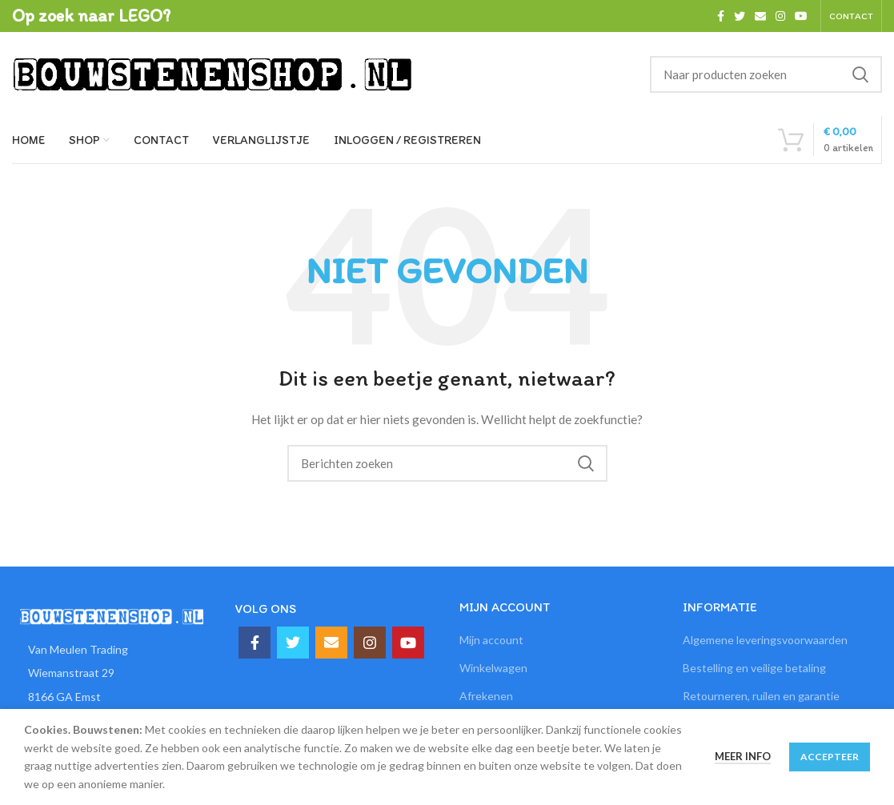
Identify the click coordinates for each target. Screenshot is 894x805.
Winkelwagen (493, 668)
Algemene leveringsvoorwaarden (765, 640)
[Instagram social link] (780, 16)
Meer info (743, 756)
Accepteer (829, 757)
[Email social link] (760, 16)
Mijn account (491, 640)
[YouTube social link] (801, 16)
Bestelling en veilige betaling (754, 668)
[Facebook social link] (720, 16)
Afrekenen (486, 696)
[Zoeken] (766, 74)
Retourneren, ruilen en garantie (761, 696)
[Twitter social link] (739, 16)
